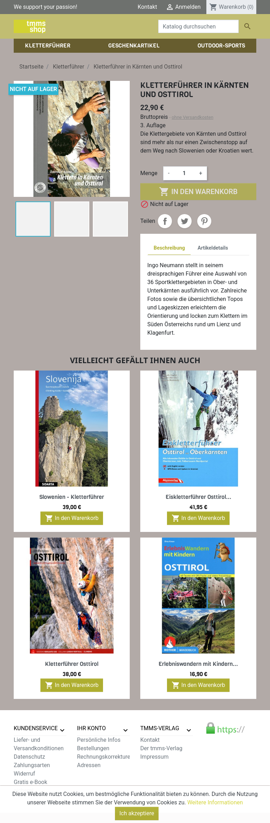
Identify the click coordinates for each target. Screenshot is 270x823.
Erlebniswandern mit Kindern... (198, 664)
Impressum (154, 756)
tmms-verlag (159, 728)
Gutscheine (91, 773)
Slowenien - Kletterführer (71, 497)
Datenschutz (29, 756)
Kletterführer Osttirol (71, 664)
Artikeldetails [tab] (213, 248)
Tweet (185, 221)
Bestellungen (93, 748)
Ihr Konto (91, 728)
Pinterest (204, 221)
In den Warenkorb (198, 191)
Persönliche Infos (99, 740)
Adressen (89, 765)
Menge (149, 173)
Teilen (165, 221)
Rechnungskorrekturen (105, 756)
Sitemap (24, 799)
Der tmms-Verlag (161, 748)
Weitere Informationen (215, 817)
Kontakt (147, 7)
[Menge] (184, 173)
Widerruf (24, 773)
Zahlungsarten (32, 765)
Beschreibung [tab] (169, 248)
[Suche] (198, 26)
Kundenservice (36, 728)
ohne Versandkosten (192, 117)
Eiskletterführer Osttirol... (198, 497)
